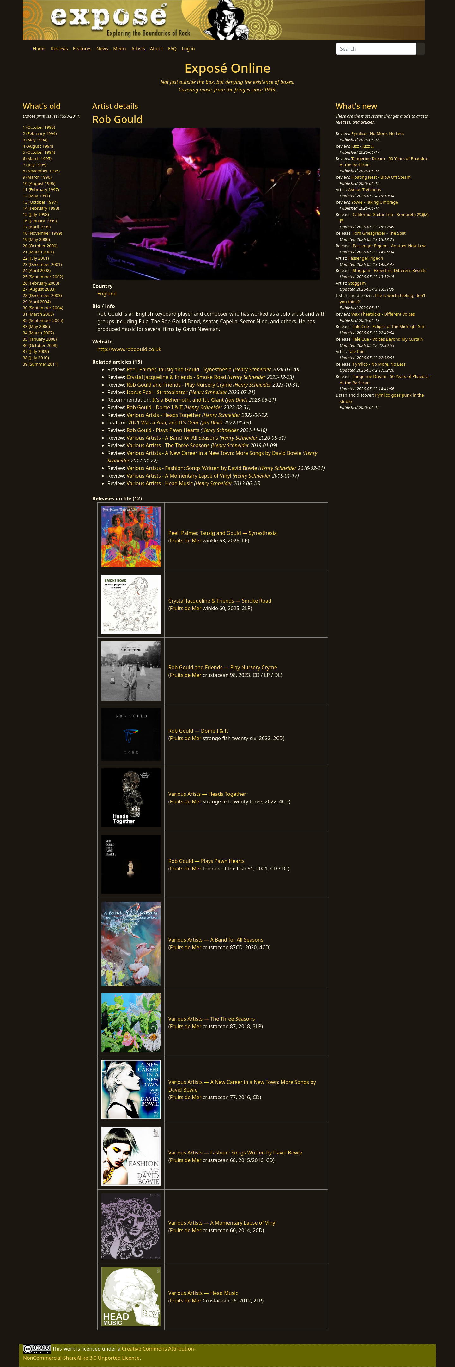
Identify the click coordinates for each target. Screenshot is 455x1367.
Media (119, 49)
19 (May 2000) (36, 239)
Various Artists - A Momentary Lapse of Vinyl (179, 475)
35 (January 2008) (40, 339)
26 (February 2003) (41, 283)
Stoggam (357, 283)
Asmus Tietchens (364, 189)
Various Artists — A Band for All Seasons (215, 939)
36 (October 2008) (40, 345)
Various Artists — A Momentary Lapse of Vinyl (222, 1222)
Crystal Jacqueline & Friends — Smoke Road (219, 600)
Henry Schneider (252, 369)
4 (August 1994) (38, 146)
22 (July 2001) (36, 258)
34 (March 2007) (38, 333)
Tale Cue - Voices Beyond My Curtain (388, 339)
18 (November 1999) (42, 233)
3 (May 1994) (35, 140)
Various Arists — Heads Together (207, 793)
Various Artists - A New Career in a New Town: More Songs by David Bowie (214, 452)
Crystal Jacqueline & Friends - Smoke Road (176, 377)
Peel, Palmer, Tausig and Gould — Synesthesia (222, 532)
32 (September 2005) (43, 320)
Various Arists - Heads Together (164, 414)
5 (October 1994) (39, 152)
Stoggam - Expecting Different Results (389, 270)
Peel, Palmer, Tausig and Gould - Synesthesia (179, 369)
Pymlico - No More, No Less (377, 133)
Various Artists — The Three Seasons (211, 1018)
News (102, 49)
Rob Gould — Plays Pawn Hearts (206, 860)
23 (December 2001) (42, 264)
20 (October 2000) (40, 246)
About (156, 49)
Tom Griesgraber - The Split (379, 233)
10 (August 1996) (39, 183)
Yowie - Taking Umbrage (374, 202)
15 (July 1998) (36, 214)
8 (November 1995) (41, 171)
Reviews (59, 49)
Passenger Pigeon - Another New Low (389, 246)
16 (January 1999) (40, 221)
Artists (138, 49)
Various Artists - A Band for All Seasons (172, 437)
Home (39, 49)
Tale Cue (356, 351)
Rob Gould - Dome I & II (155, 407)
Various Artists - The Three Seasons (168, 445)
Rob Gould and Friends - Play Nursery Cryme (179, 384)
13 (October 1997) (40, 202)
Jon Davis (237, 399)
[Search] (376, 49)
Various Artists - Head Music (160, 483)
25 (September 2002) (43, 277)
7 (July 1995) (34, 165)
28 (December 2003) (42, 295)
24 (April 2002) (37, 270)
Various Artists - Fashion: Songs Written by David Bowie (192, 468)
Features (82, 49)
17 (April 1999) (37, 227)
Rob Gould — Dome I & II (198, 730)
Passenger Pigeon (365, 258)
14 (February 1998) (41, 208)
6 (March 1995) (37, 158)
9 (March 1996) (37, 177)
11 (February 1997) (41, 189)
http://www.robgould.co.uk (129, 349)
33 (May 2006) (36, 326)
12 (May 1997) (36, 196)
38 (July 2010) (36, 358)
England (107, 293)
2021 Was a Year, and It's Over (163, 422)
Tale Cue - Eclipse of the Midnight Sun (389, 326)
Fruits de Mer (186, 540)
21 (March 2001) (38, 252)
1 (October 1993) (39, 127)
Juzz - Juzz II (362, 146)
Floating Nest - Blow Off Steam (380, 177)
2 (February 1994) (40, 133)
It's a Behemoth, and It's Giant (188, 399)
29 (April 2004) (37, 302)
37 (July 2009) (36, 351)
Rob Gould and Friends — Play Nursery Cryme (222, 667)
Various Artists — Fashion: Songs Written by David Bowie (235, 1152)
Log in (188, 49)
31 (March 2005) (38, 314)
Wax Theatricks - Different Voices (383, 314)
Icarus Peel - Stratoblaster (157, 392)
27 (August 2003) (39, 289)
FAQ (172, 49)
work (69, 1348)
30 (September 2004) (43, 308)
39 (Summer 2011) (40, 364)
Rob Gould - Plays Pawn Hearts (163, 430)
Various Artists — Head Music (203, 1293)
